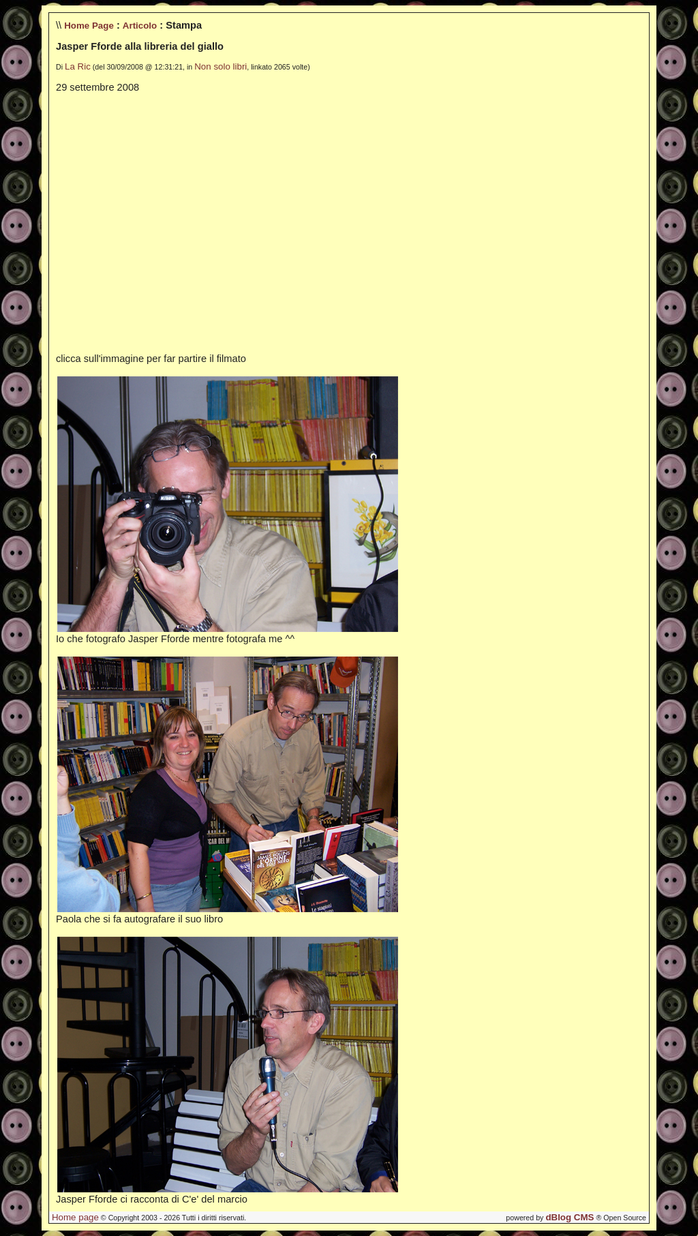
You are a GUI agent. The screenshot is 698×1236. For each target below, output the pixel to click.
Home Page (89, 25)
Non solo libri (220, 66)
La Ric (78, 66)
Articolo (140, 25)
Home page (75, 1217)
